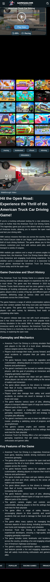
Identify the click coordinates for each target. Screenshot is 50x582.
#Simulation (25, 155)
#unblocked (19, 150)
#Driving (44, 150)
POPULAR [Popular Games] (13, 566)
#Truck (31, 150)
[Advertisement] (24, 57)
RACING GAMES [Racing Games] (29, 566)
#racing (6, 150)
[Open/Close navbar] (3, 3)
